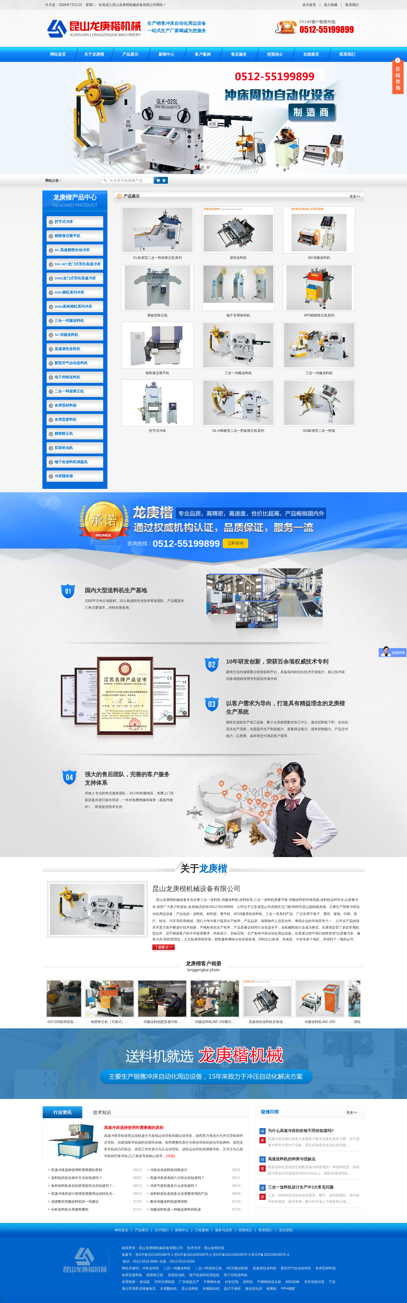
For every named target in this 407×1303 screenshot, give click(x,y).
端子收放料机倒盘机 (71, 462)
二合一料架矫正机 (69, 391)
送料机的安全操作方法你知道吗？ (76, 1178)
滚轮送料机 (238, 258)
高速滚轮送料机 (67, 349)
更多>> (355, 196)
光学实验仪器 (314, 1282)
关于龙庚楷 (94, 54)
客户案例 (203, 54)
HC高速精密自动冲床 (72, 250)
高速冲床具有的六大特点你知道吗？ (177, 1178)
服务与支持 (223, 1230)
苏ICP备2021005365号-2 (193, 1255)
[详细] (170, 1156)
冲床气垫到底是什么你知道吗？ (174, 1186)
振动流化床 (253, 1289)
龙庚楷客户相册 (203, 963)
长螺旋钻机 (211, 1289)
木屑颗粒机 (168, 1289)
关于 (203, 869)
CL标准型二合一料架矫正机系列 (157, 258)
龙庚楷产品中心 (75, 197)
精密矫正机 (64, 434)
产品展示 (130, 54)
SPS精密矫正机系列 (319, 315)
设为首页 (309, 5)
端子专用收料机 (238, 315)
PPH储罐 (288, 1289)
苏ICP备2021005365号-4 (270, 1255)
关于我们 (161, 1230)
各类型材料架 (66, 405)
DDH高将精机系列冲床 (73, 306)
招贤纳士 (275, 54)
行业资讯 (62, 1112)
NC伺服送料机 (66, 335)
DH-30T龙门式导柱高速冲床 (78, 264)
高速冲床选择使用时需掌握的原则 (133, 1128)
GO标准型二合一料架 (319, 431)
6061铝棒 (292, 1282)
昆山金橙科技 (214, 1248)
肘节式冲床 (64, 222)
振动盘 (145, 1282)
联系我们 (352, 5)
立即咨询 (235, 543)
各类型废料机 (66, 419)
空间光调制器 (164, 1282)
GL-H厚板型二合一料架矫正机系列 (238, 431)
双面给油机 (64, 448)
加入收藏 (330, 5)
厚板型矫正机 (157, 315)
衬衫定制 (232, 1282)
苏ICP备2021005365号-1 (154, 1255)
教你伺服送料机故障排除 (168, 1202)
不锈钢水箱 (212, 1282)
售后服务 (239, 54)
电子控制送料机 (67, 377)
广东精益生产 (189, 1282)
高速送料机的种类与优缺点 (291, 1159)
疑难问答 (270, 1111)
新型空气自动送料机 (71, 363)
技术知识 (102, 1112)
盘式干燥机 (232, 1289)
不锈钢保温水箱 (269, 1282)
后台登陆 (286, 1230)
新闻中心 (166, 54)
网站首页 (58, 54)
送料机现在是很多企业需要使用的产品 (179, 1194)
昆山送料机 (189, 1289)
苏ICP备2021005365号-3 (231, 1255)
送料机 (248, 1282)
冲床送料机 (150, 1268)
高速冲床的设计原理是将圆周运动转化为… (83, 1194)
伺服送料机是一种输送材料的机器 (175, 1209)
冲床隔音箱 (64, 476)
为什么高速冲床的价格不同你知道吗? (301, 1130)
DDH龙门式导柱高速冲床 (75, 278)
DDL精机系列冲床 (69, 292)
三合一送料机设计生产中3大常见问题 (301, 1187)
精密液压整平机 (67, 236)
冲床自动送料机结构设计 (168, 1170)
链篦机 (272, 1289)
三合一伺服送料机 (69, 320)
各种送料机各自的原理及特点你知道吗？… (83, 1186)
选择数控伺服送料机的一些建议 (75, 1202)
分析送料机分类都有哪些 (69, 1209)
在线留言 (311, 54)
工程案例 (202, 1230)
